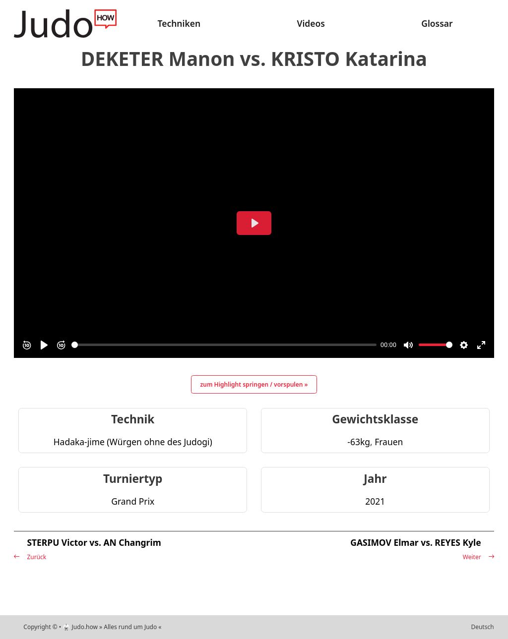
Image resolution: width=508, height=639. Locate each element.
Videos (310, 23)
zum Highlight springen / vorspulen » (254, 384)
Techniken (179, 23)
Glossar (436, 23)
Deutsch (482, 627)
